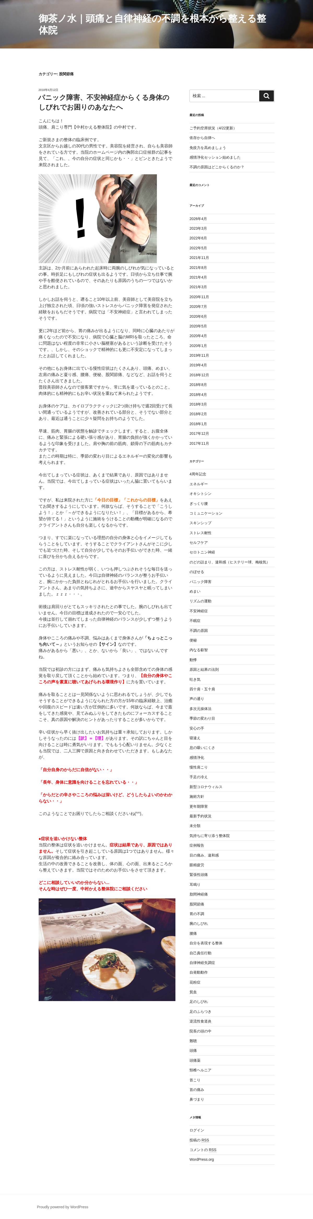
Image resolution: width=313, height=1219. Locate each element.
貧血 (193, 992)
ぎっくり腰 (199, 503)
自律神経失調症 (202, 963)
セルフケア (199, 542)
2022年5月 (198, 248)
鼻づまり (197, 1099)
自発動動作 (199, 972)
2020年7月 (198, 306)
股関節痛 (197, 904)
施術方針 (197, 796)
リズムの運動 (200, 601)
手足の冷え (199, 777)
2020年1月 (198, 346)
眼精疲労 (197, 865)
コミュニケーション (206, 513)
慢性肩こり (199, 767)
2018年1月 (198, 424)
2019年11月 (199, 355)
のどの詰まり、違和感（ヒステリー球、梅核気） (230, 562)
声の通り (197, 699)
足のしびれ (199, 1002)
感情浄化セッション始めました (215, 157)
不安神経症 (199, 611)
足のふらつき (200, 1011)
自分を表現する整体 (206, 943)
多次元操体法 (200, 709)
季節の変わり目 (202, 718)
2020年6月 (198, 316)
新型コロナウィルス (206, 787)
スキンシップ (200, 523)
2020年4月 (198, 336)
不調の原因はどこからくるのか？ (217, 167)
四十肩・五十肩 (202, 689)
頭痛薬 (195, 1060)
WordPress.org (202, 1159)
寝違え (195, 738)
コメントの (203, 1150)
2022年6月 (198, 238)
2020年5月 (198, 326)
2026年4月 (198, 219)
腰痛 (193, 933)
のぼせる (197, 572)
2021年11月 (199, 258)
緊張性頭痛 (199, 875)
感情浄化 (197, 757)
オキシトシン (200, 494)
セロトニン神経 (202, 552)
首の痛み (197, 1090)
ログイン (197, 1130)
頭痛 (193, 1050)
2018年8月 (198, 385)
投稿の (199, 1140)
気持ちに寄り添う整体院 (210, 836)
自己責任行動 (200, 953)
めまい (195, 591)
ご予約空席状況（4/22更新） (213, 128)
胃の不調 (197, 914)
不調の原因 (199, 630)
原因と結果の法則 (204, 669)
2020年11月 (199, 297)
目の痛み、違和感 (204, 855)
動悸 (193, 660)
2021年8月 (198, 267)
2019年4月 (198, 365)
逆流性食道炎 (200, 1021)
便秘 (193, 640)
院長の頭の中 (200, 1031)
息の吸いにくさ (202, 748)
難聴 (193, 1041)
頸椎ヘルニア (200, 1070)
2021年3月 (198, 287)
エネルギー (199, 484)
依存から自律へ (202, 138)
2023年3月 (198, 228)
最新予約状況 (200, 816)
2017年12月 (199, 433)
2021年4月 (198, 277)
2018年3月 (198, 404)
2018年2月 (198, 414)
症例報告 (197, 845)
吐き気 (195, 679)
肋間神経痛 (199, 894)
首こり (195, 1080)
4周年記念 (198, 474)
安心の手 (197, 728)
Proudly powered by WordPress (62, 1207)
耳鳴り (195, 884)
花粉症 (195, 982)
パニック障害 (200, 582)
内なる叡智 (199, 650)
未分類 (195, 826)
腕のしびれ (199, 923)
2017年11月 (199, 443)
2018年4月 (198, 394)
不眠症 (195, 621)
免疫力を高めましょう (208, 148)
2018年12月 (199, 375)
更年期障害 (199, 806)
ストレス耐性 (200, 533)
